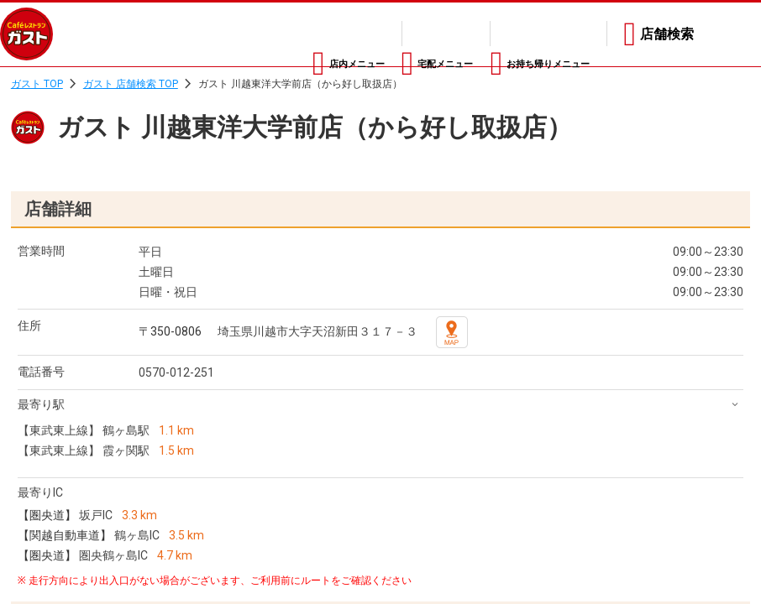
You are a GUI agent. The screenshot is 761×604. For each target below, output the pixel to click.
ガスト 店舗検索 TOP (130, 84)
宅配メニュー (379, 34)
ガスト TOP (37, 84)
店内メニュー (247, 34)
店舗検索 (667, 34)
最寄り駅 (41, 404)
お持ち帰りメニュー (529, 34)
